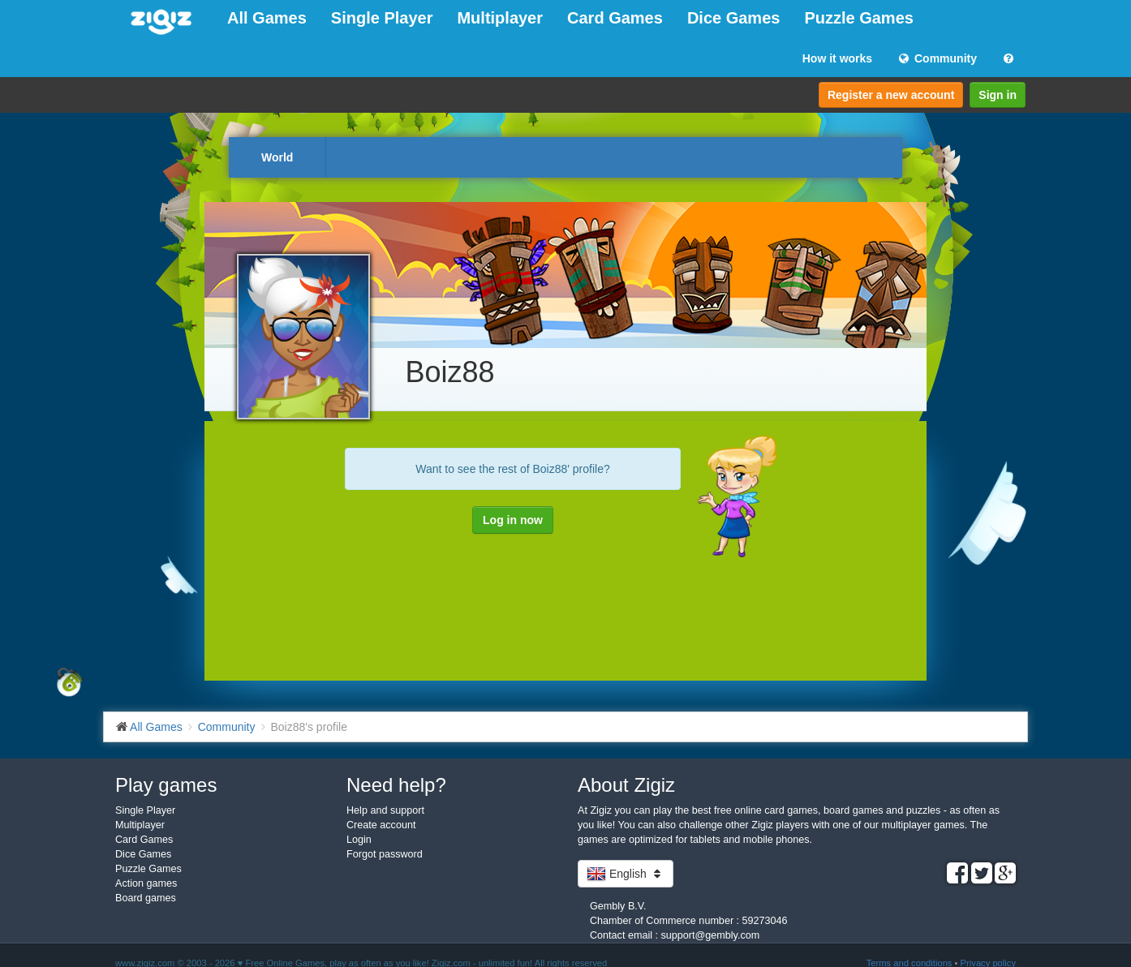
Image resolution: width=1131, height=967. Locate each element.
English (625, 873)
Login (359, 839)
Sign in (997, 94)
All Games (267, 18)
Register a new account (891, 94)
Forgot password (384, 854)
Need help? (396, 785)
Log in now (513, 520)
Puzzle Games (859, 18)
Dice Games (734, 18)
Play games (166, 785)
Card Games (615, 18)
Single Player (382, 18)
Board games (145, 898)
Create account (380, 825)
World (277, 157)
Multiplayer (500, 18)
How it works (837, 58)
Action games (146, 883)
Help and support (385, 810)
